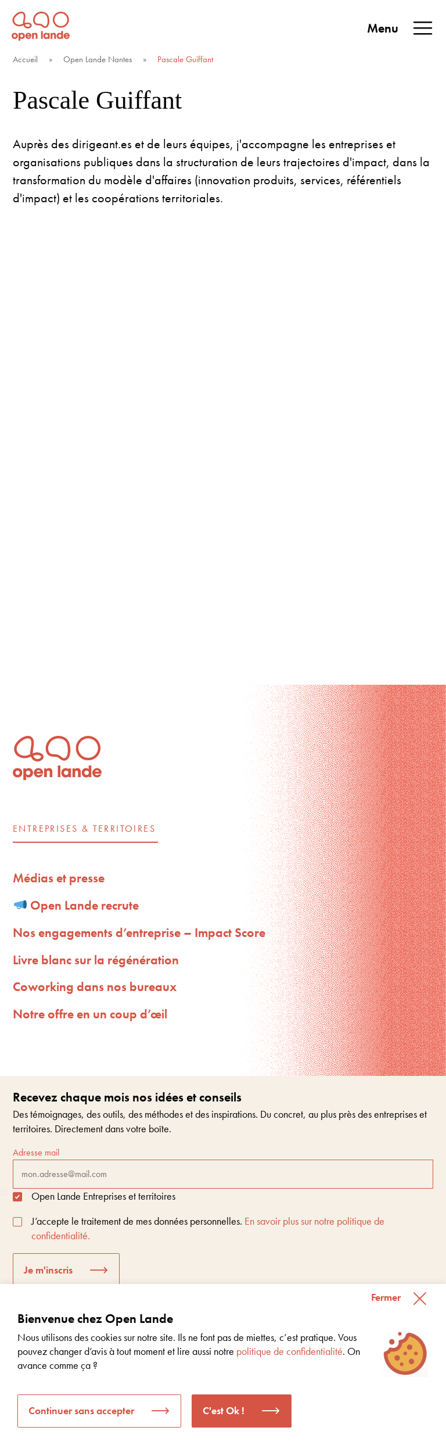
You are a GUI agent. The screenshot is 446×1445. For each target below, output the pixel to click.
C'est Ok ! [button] (223, 1410)
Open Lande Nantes (97, 59)
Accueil (25, 59)
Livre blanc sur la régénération (96, 960)
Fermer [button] (386, 1297)
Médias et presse (59, 878)
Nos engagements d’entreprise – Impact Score (139, 932)
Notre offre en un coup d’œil (90, 1014)
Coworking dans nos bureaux (95, 986)
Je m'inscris (48, 1269)
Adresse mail (223, 1167)
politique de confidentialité (289, 1351)
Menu (400, 28)
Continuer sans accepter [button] (81, 1410)
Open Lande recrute (76, 905)
